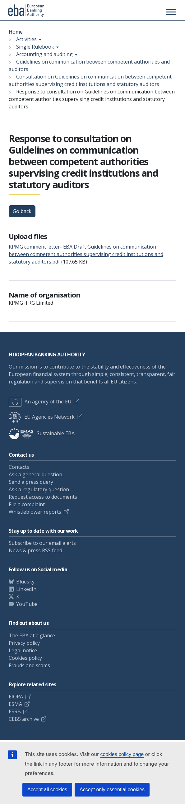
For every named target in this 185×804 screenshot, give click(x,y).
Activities (26, 39)
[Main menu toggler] (170, 12)
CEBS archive (24, 719)
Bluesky (25, 581)
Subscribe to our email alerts (42, 543)
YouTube (27, 604)
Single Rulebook (35, 46)
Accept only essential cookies (112, 789)
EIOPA (16, 696)
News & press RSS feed (35, 550)
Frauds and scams (29, 665)
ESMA (15, 704)
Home (16, 31)
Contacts (19, 467)
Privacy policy (24, 643)
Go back (22, 211)
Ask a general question (35, 474)
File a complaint (27, 504)
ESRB (15, 711)
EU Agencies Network (42, 416)
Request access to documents (43, 496)
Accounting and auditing (44, 54)
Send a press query (31, 481)
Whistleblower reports (35, 511)
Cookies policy (25, 657)
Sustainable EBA (42, 433)
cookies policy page (122, 754)
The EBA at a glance (32, 635)
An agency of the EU (40, 401)
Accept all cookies (47, 789)
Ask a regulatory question (39, 489)
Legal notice (23, 650)
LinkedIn (26, 589)
